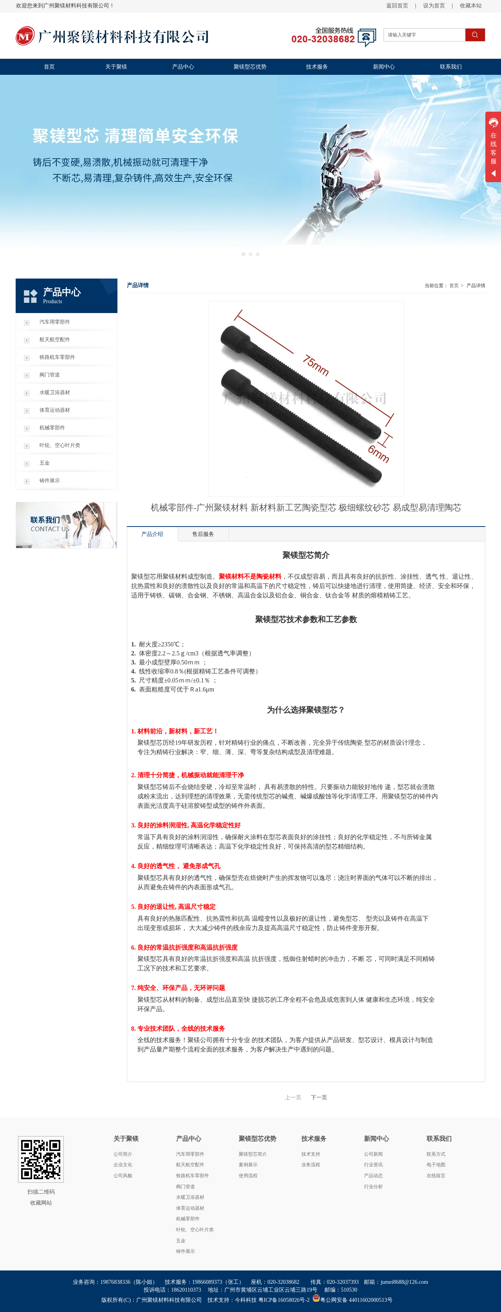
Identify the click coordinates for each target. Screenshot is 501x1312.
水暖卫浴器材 (190, 1197)
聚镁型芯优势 (257, 1138)
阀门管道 (185, 1186)
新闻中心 (376, 1138)
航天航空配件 (190, 1164)
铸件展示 (185, 1251)
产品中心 (188, 1138)
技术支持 (310, 1154)
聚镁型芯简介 (253, 1154)
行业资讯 (373, 1164)
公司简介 (123, 1154)
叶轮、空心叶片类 (195, 1229)
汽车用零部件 (190, 1154)
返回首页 (397, 6)
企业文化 (123, 1164)
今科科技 (246, 1300)
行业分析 (373, 1186)
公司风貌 (123, 1175)
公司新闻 (373, 1154)
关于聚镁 (126, 1138)
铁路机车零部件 (192, 1175)
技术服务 (313, 1138)
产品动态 (373, 1175)
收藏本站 (471, 6)
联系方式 (436, 1154)
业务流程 (310, 1164)
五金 (181, 1240)
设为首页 (434, 6)
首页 (454, 285)
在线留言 (436, 1175)
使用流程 (248, 1175)
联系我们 (439, 1138)
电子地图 (436, 1164)
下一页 (319, 1097)
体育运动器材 (190, 1208)
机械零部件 (188, 1219)
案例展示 (248, 1164)
